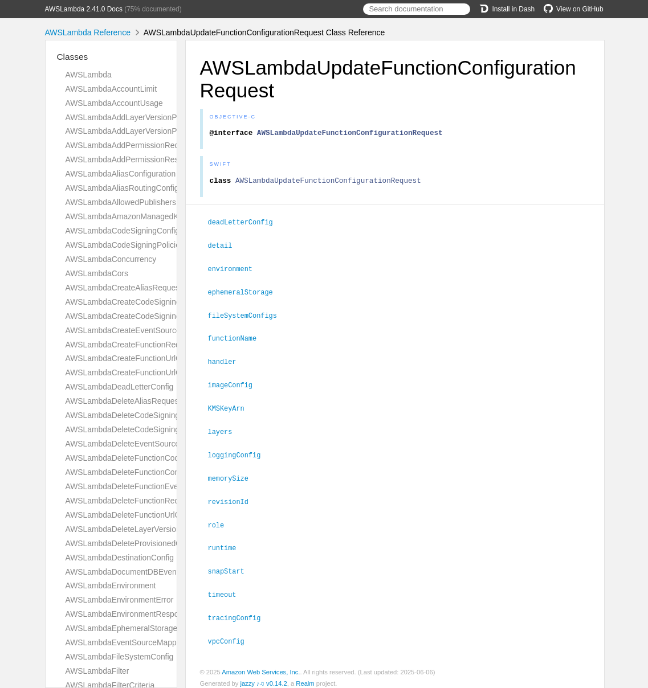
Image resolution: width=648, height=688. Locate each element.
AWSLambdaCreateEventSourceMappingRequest (153, 330)
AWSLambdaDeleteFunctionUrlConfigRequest (146, 514)
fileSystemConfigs (247, 316)
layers (225, 429)
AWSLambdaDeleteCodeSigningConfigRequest (149, 415)
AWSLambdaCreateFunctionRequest (130, 344)
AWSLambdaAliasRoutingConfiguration (134, 188)
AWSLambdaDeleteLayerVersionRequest (138, 529)
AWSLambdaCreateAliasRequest (124, 287)
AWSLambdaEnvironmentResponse (128, 614)
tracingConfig (239, 611)
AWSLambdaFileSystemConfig (120, 656)
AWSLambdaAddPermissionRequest (130, 145)
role (221, 520)
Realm (305, 676)
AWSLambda (89, 74)
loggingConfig (239, 452)
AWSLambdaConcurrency (111, 259)
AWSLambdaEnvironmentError (120, 599)
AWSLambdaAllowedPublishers (121, 202)
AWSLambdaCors (97, 273)
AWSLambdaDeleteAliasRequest (123, 401)
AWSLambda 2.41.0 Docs (84, 9)
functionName (237, 338)
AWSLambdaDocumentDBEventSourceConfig (146, 571)
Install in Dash (507, 9)
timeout (227, 588)
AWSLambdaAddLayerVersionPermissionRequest (153, 117)
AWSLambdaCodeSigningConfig (123, 230)
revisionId (233, 497)
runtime (227, 542)
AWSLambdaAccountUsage (114, 103)
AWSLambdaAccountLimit (111, 88)
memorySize (233, 475)
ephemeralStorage (245, 293)
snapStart (231, 565)
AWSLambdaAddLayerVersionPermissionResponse (156, 131)
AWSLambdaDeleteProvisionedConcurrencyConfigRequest (169, 543)
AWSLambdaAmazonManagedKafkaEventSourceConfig (164, 216)
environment (235, 270)
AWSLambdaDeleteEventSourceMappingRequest (152, 443)
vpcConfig (231, 633)
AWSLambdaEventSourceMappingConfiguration (150, 642)
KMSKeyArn (231, 406)
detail (225, 247)
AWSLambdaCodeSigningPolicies (125, 244)
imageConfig (235, 383)
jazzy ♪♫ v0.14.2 (263, 676)
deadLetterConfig (245, 225)
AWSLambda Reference (88, 32)
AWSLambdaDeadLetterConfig (120, 386)
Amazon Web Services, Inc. (261, 664)
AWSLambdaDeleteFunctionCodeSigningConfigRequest (164, 457)
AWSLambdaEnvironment (111, 585)
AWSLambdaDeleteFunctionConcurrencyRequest (152, 472)
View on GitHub (573, 9)
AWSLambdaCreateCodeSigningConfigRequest (149, 301)
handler (227, 361)
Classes (72, 57)
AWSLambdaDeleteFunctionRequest (130, 500)
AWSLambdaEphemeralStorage (122, 628)
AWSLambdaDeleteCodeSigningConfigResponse (152, 429)
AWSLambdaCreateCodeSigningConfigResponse (152, 316)
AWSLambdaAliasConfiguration (121, 173)
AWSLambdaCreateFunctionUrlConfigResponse (150, 372)
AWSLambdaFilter (97, 670)
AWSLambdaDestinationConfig (120, 557)
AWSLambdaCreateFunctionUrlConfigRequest (147, 358)
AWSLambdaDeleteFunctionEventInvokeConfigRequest (163, 486)
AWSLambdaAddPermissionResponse (133, 159)
